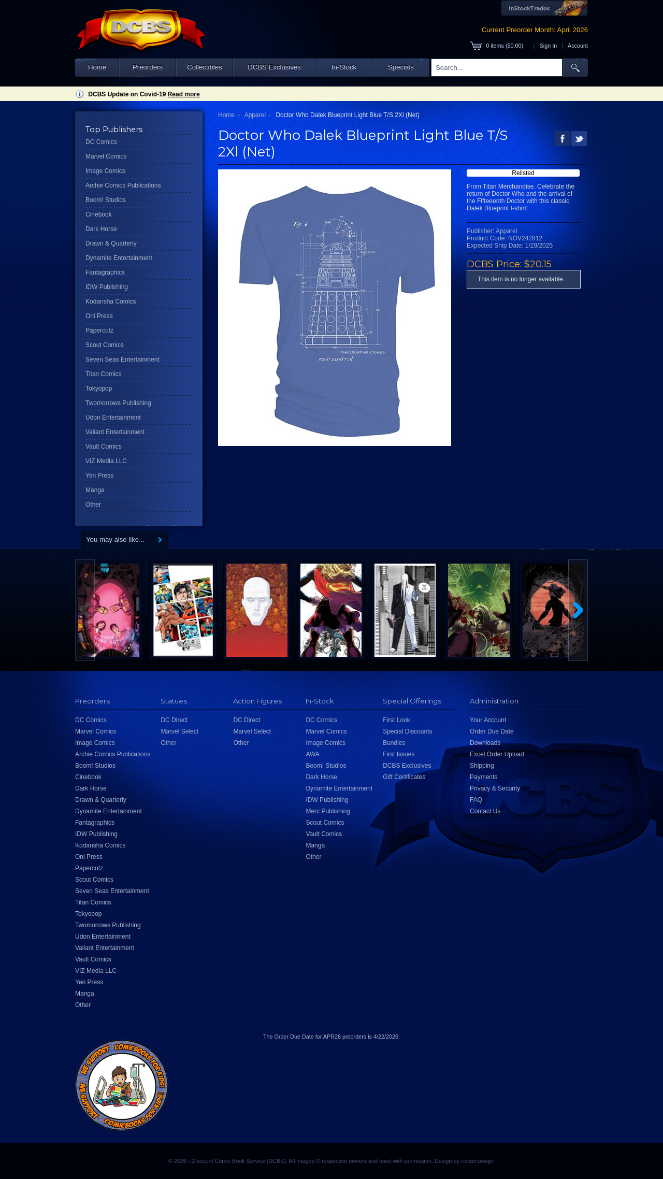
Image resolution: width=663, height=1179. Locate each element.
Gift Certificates (404, 777)
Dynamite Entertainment (118, 258)
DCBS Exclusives (274, 67)
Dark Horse (101, 229)
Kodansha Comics (110, 301)
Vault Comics (103, 446)
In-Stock (344, 67)
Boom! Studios (105, 200)
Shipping (482, 765)
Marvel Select (179, 731)
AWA (312, 754)
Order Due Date (492, 731)
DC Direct (174, 720)
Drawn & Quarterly (111, 243)
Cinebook (98, 214)
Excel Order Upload (497, 754)
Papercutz (99, 330)
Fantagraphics (105, 272)
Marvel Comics (105, 156)
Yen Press (99, 475)
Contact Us (485, 811)
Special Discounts (407, 731)
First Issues (398, 754)
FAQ (476, 799)
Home (97, 67)
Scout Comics (104, 345)
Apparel (255, 115)
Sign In (548, 45)
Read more (184, 94)
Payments (483, 777)
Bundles (394, 742)
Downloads (485, 742)
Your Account (488, 720)
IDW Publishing (106, 287)
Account (578, 45)
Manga (95, 490)
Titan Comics (103, 374)
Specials (401, 67)
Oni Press (99, 316)
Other (93, 504)
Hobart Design (477, 1161)
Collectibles (204, 67)
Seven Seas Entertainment (122, 359)
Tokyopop (98, 388)
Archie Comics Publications (123, 185)
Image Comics (105, 171)
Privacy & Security (495, 788)
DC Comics (101, 142)
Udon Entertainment (113, 417)
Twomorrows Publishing (118, 403)
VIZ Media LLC (106, 461)
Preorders (148, 67)
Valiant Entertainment (115, 432)
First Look (396, 720)
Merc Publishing (328, 811)
